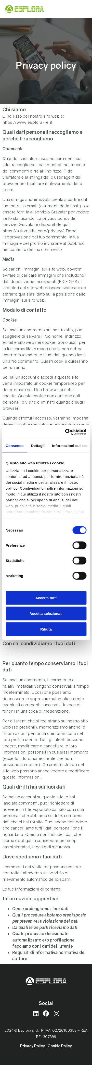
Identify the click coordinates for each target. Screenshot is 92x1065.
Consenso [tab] (15, 445)
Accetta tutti (46, 597)
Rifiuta (46, 629)
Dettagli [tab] (38, 445)
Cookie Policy (60, 1045)
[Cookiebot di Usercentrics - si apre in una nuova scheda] (65, 432)
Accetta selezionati (46, 613)
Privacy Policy (32, 1045)
